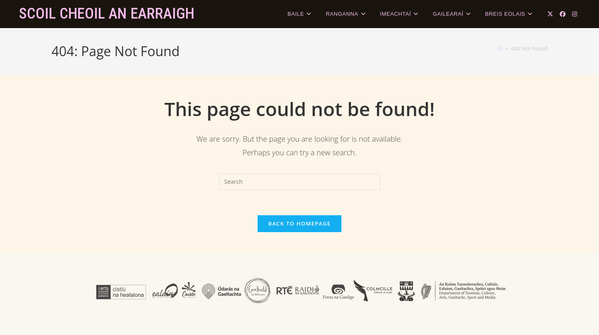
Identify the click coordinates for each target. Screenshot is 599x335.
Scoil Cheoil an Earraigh (106, 13)
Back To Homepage (299, 223)
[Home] (499, 48)
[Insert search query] (299, 181)
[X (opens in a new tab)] (550, 14)
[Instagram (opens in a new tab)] (574, 14)
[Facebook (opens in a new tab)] (562, 14)
